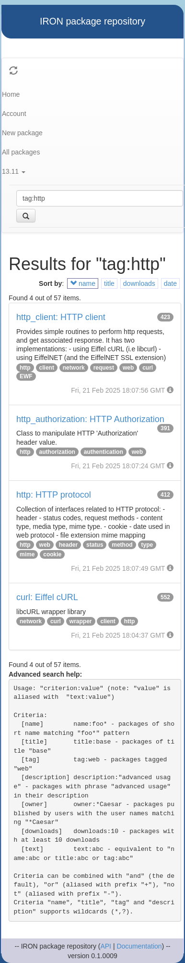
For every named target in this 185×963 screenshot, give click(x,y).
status (94, 544)
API (105, 946)
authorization (57, 452)
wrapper (80, 621)
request (103, 367)
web (128, 367)
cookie (52, 554)
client (46, 367)
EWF (26, 376)
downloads (139, 283)
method (122, 544)
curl (147, 367)
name (82, 283)
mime (27, 554)
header (68, 544)
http (25, 367)
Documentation (139, 946)
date (170, 283)
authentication (103, 452)
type (147, 544)
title (109, 283)
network (74, 367)
